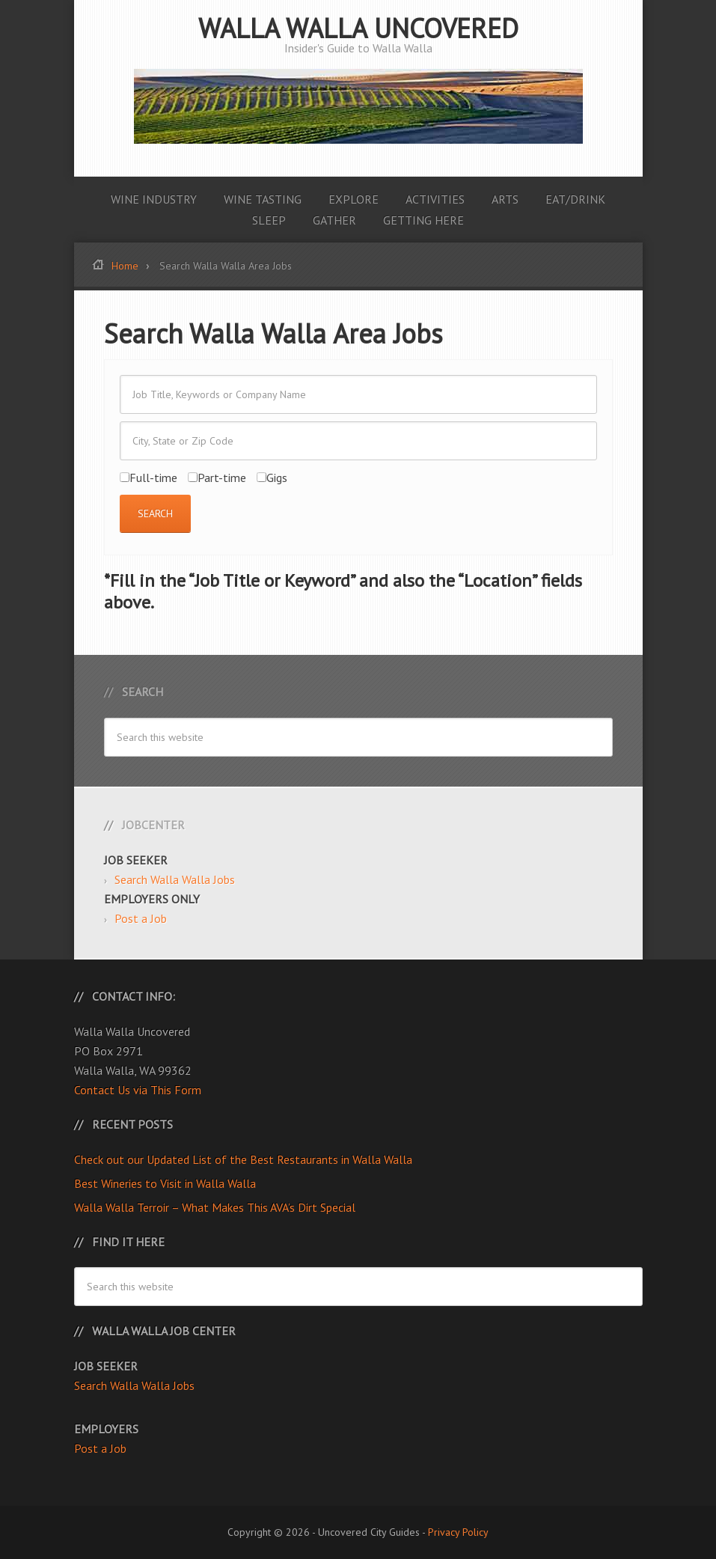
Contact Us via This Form (137, 1089)
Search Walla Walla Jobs (174, 879)
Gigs (272, 477)
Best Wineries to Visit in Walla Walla (165, 1183)
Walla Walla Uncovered (358, 28)
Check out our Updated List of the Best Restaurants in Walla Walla (243, 1159)
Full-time (148, 477)
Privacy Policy (458, 1532)
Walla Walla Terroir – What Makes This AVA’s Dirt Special (214, 1207)
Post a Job (140, 918)
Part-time (217, 477)
